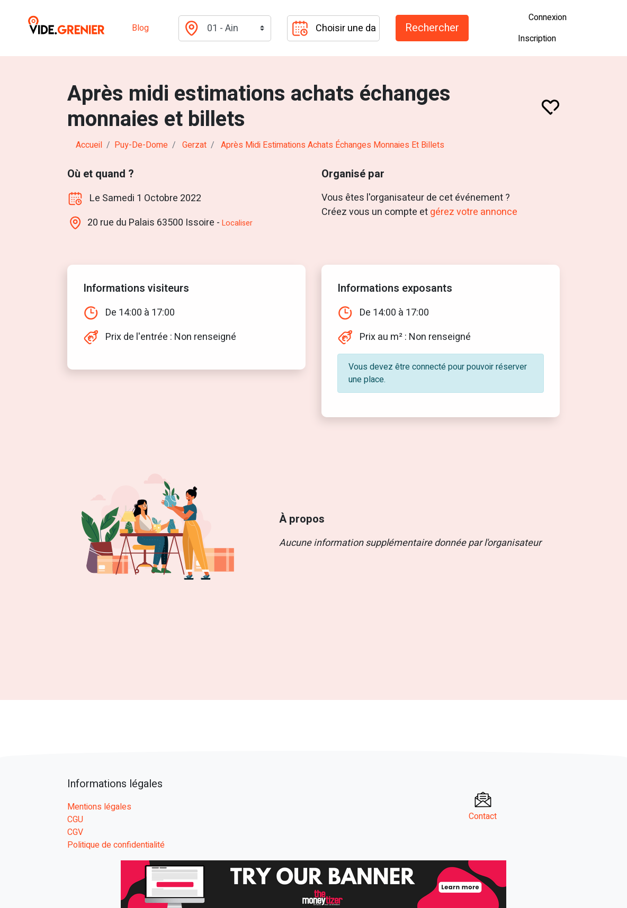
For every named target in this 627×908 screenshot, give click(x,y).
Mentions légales (99, 807)
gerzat (194, 145)
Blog (140, 28)
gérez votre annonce (473, 212)
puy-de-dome (141, 145)
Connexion (548, 17)
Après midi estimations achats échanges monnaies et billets (332, 145)
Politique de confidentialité (116, 845)
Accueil (89, 145)
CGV (75, 832)
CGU (75, 819)
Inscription (537, 38)
